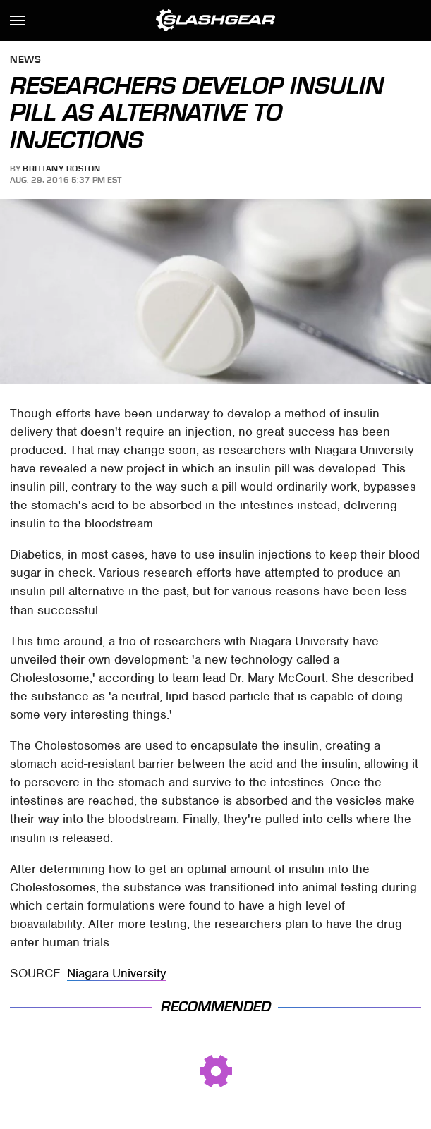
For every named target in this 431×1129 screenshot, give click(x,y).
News (25, 60)
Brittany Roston (62, 168)
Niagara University (116, 973)
